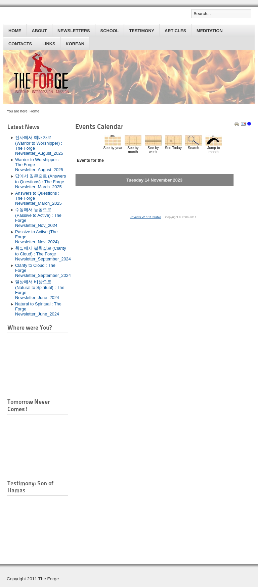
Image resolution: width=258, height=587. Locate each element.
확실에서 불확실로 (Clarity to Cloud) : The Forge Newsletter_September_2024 (41, 253)
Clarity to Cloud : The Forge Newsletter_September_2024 (41, 270)
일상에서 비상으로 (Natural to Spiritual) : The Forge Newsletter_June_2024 (39, 289)
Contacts (20, 43)
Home (14, 30)
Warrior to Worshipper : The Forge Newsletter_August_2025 (39, 164)
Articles (175, 30)
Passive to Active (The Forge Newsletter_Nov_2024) (37, 236)
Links (48, 43)
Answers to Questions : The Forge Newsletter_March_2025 (38, 198)
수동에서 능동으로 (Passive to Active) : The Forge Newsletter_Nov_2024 (38, 217)
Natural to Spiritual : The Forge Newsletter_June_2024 (38, 308)
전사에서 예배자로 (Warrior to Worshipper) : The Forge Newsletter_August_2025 (39, 145)
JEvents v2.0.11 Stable (145, 217)
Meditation (210, 30)
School (109, 30)
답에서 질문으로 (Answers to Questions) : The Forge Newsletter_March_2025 (40, 181)
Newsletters (73, 30)
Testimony (141, 30)
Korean (75, 43)
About (39, 30)
